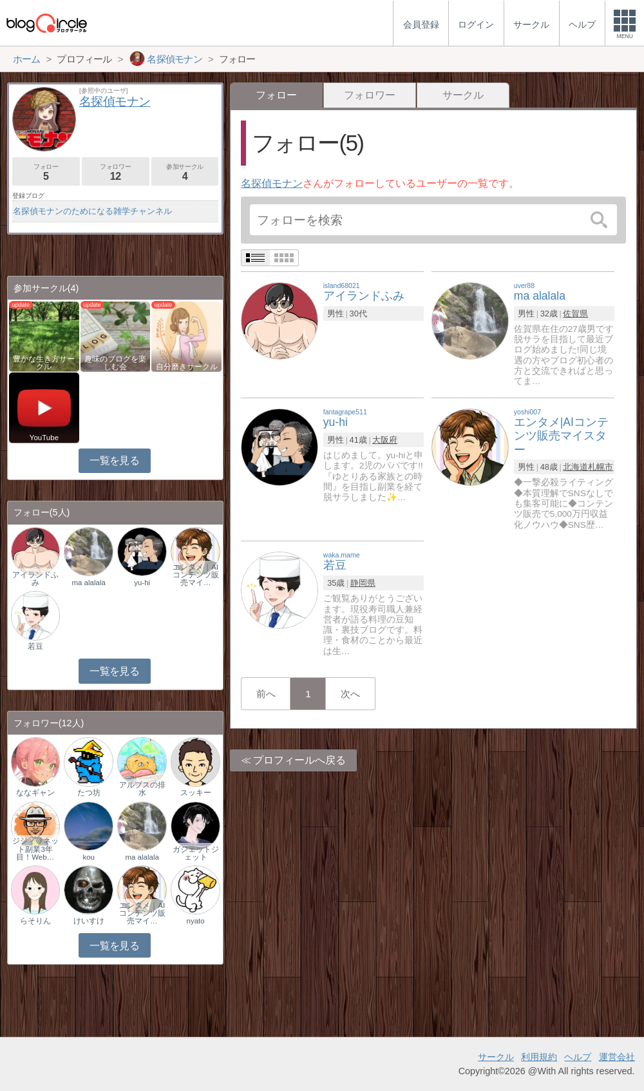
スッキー (195, 793)
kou (88, 857)
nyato (196, 921)
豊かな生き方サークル (44, 363)
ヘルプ (577, 1057)
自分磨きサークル (187, 367)
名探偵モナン (272, 183)
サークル (463, 95)
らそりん (35, 921)
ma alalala (88, 582)
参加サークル (185, 172)
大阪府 (384, 440)
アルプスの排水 (142, 789)
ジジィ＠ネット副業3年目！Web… (35, 848)
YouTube (44, 437)
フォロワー (369, 95)
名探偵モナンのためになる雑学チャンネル (92, 211)
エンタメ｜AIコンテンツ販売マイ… (196, 574)
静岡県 (362, 583)
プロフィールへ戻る (299, 760)
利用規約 (539, 1057)
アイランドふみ (35, 578)
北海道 (575, 467)
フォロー (46, 172)
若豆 (35, 646)
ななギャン (35, 793)
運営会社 (617, 1057)
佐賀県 (575, 313)
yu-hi (142, 582)
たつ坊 (88, 793)
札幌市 (600, 467)
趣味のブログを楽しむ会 (115, 363)
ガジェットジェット (196, 853)
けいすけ (88, 921)
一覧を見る (114, 460)
